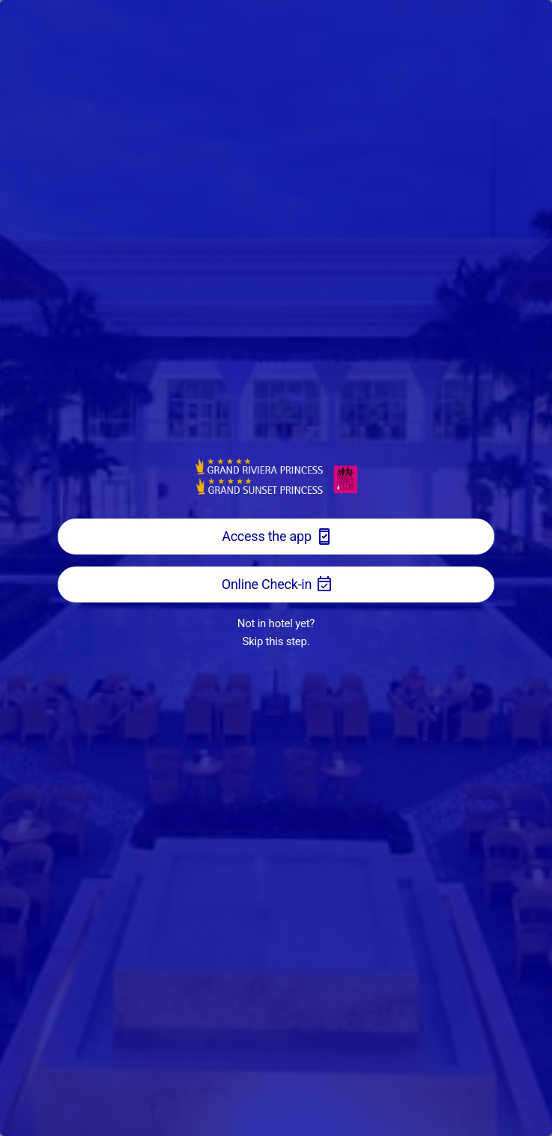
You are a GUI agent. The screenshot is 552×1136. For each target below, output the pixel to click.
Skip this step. (276, 641)
